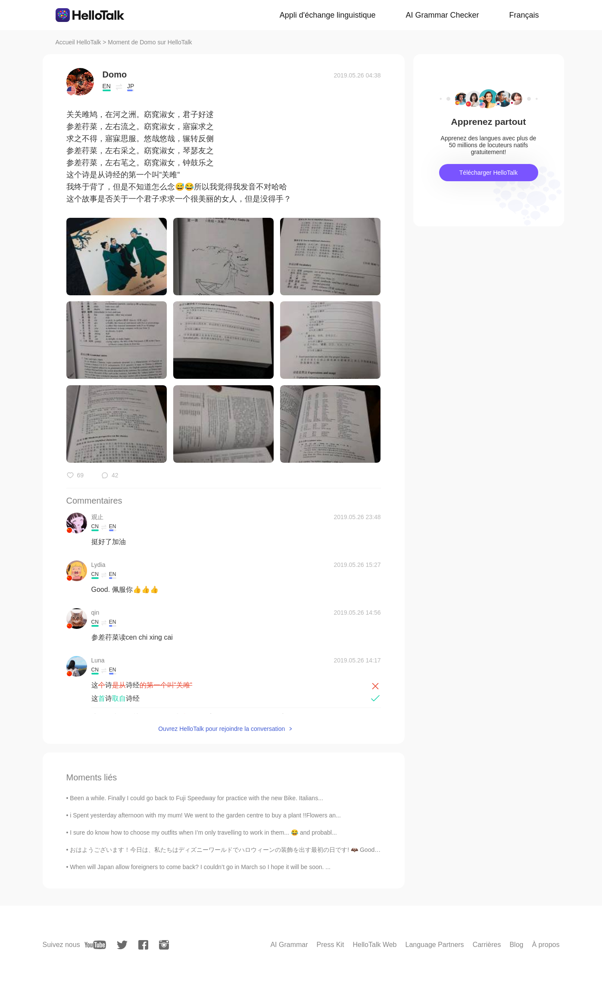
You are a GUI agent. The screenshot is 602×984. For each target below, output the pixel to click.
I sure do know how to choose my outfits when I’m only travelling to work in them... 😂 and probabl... (203, 832)
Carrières (487, 944)
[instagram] (164, 945)
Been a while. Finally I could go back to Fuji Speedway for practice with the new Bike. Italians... (196, 798)
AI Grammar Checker (442, 15)
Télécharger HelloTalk (488, 172)
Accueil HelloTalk (78, 42)
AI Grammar (289, 944)
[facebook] (143, 945)
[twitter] (122, 945)
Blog (516, 944)
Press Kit (330, 944)
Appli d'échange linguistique (328, 15)
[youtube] (95, 945)
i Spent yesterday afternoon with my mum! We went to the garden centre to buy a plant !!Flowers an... (205, 815)
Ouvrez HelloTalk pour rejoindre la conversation (221, 728)
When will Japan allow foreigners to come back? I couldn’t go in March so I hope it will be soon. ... (200, 866)
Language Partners (434, 944)
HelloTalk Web (375, 944)
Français (524, 15)
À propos (545, 944)
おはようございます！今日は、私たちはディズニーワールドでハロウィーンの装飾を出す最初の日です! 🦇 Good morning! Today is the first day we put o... (278, 849)
